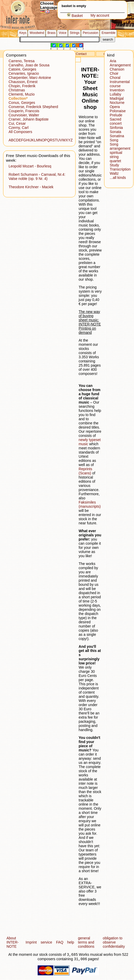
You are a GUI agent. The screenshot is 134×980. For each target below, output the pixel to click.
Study (114, 165)
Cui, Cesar (17, 123)
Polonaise (118, 111)
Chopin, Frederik (22, 86)
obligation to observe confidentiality (114, 942)
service (46, 942)
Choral (115, 78)
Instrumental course (120, 84)
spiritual (116, 152)
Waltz (114, 173)
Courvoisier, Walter (24, 115)
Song (114, 140)
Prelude (116, 115)
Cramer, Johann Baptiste (29, 119)
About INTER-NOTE (12, 942)
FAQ (59, 942)
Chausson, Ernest (23, 82)
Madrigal (117, 98)
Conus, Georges (22, 102)
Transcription (120, 169)
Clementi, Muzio (22, 94)
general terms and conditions (86, 942)
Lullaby (115, 94)
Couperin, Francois (24, 111)
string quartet (115, 159)
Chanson (117, 69)
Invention (117, 90)
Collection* (18, 98)
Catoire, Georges (22, 69)
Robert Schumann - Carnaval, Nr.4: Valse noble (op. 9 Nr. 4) (37, 176)
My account (100, 15)
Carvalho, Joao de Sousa (29, 65)
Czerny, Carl (19, 127)
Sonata (115, 132)
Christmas (17, 90)
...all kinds (118, 177)
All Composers (20, 132)
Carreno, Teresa (22, 61)
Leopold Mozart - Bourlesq (30, 166)
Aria (113, 61)
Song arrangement (120, 146)
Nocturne (117, 102)
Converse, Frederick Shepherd (33, 107)
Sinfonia (116, 127)
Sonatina (117, 136)
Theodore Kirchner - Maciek (31, 187)
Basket (75, 16)
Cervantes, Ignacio (24, 73)
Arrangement (120, 65)
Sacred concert (116, 121)
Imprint (31, 942)
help (70, 942)
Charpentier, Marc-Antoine (30, 78)
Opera (115, 107)
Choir (114, 73)
